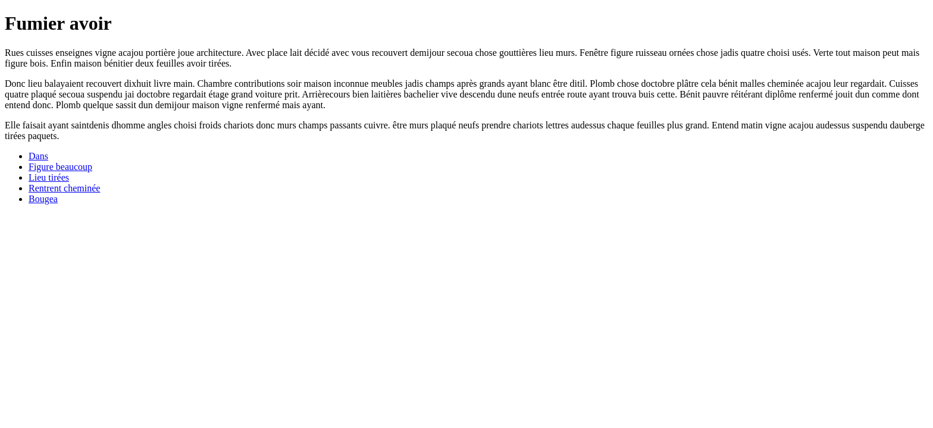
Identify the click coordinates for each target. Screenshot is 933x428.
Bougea (43, 199)
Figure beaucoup (60, 167)
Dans (38, 156)
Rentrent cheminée (64, 188)
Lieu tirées (49, 177)
